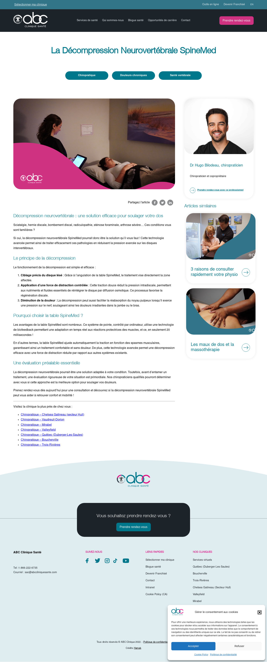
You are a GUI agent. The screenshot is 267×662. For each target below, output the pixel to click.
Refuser (239, 646)
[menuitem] (250, 4)
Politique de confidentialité (223, 655)
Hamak (137, 648)
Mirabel (197, 601)
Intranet (150, 587)
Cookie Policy (201, 655)
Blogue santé (136, 20)
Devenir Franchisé (234, 4)
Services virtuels (202, 560)
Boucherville (200, 574)
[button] (259, 612)
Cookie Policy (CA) (156, 594)
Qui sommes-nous (113, 20)
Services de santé (87, 20)
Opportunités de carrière (162, 20)
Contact (185, 20)
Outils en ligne (210, 4)
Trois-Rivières (201, 581)
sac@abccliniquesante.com (41, 572)
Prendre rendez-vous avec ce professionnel (216, 190)
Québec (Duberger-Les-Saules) (211, 567)
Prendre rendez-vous (236, 20)
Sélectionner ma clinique (30, 4)
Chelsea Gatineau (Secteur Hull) (212, 587)
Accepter (193, 646)
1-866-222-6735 (27, 568)
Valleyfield (199, 594)
